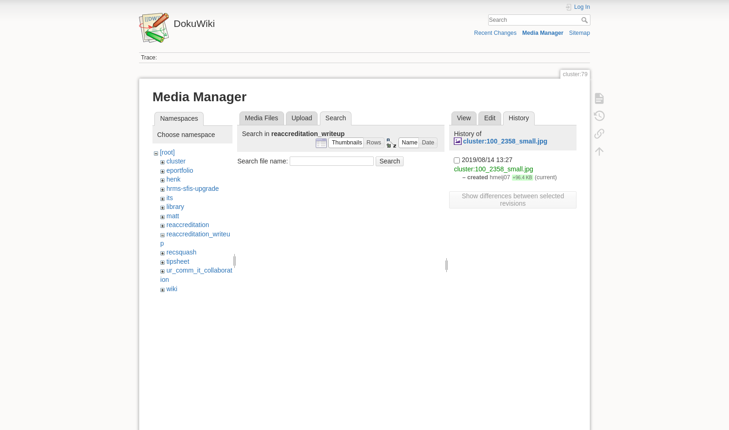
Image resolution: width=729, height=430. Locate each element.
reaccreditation (187, 224)
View (464, 118)
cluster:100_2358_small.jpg (505, 141)
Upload (302, 118)
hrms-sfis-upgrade (192, 188)
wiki (171, 289)
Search (585, 20)
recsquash (181, 252)
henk (173, 179)
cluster (176, 161)
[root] (167, 152)
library (175, 206)
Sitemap (579, 33)
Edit (489, 118)
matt (172, 216)
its (169, 198)
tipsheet (177, 261)
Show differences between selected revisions (513, 199)
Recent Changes (495, 33)
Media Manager (542, 33)
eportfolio (179, 170)
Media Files (261, 118)
